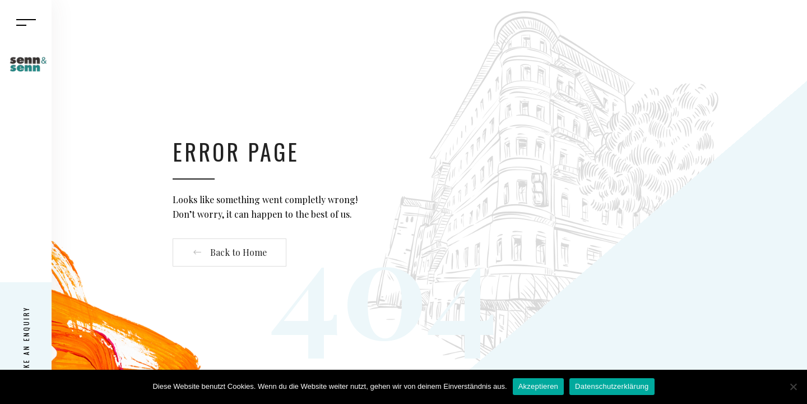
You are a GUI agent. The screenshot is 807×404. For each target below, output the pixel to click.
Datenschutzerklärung (611, 386)
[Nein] (793, 386)
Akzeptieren (538, 386)
